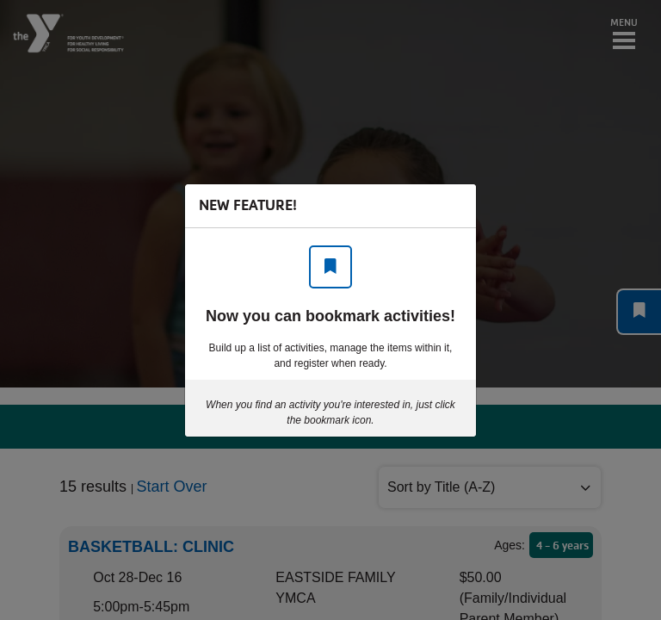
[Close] (454, 205)
